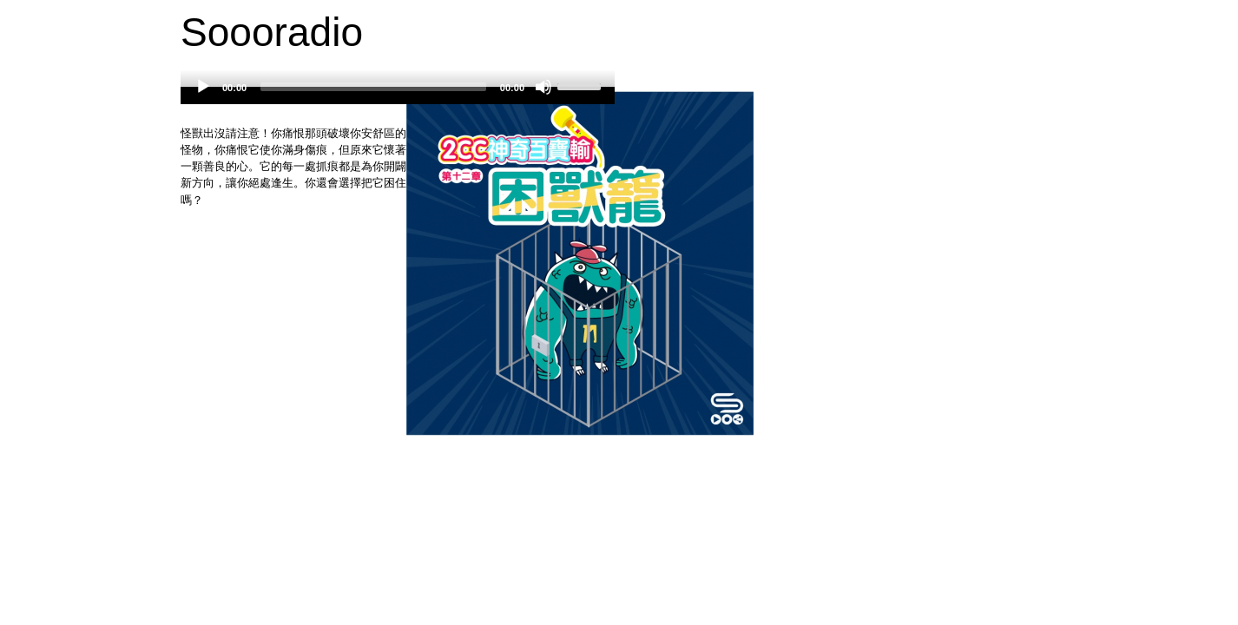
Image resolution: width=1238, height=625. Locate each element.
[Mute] (543, 86)
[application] (398, 95)
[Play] (203, 86)
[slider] (373, 86)
